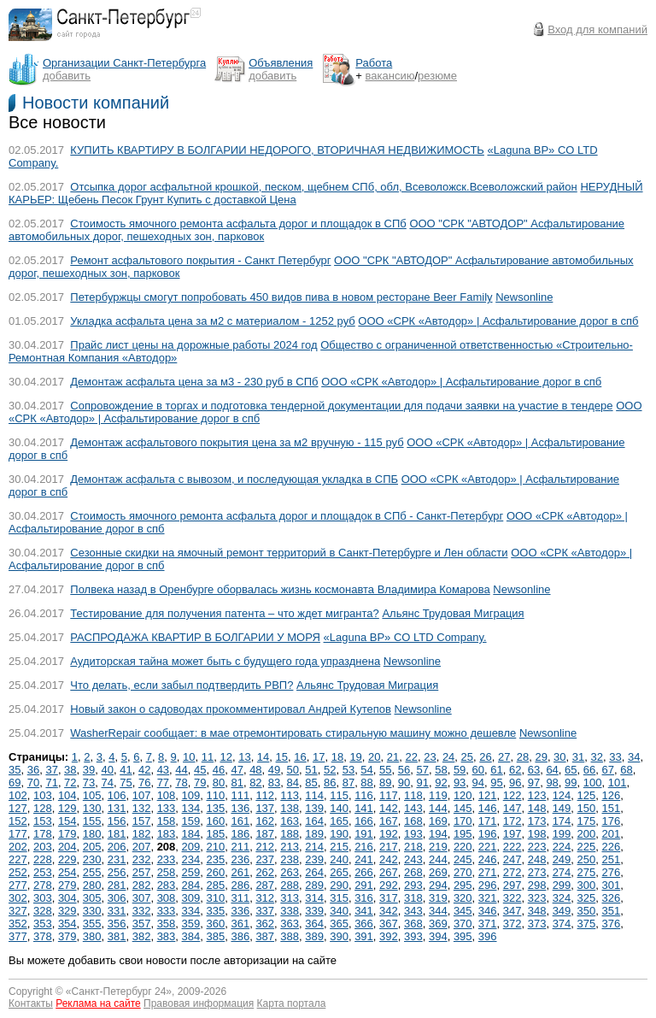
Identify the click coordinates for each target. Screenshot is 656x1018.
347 (512, 910)
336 (240, 910)
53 (348, 769)
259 (191, 872)
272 (512, 872)
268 (413, 872)
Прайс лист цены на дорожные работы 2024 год (193, 344)
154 (67, 821)
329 (67, 910)
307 (141, 897)
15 (282, 756)
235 (216, 859)
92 (441, 782)
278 (42, 885)
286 (240, 885)
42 (144, 769)
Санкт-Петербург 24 (119, 991)
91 (422, 782)
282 (141, 885)
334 (191, 910)
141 (363, 808)
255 (92, 872)
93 (460, 782)
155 (92, 821)
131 (117, 808)
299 (562, 885)
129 (67, 808)
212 (264, 846)
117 (388, 795)
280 (92, 885)
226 (611, 846)
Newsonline (524, 297)
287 (264, 885)
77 (163, 782)
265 (339, 872)
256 (117, 872)
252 (18, 872)
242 (388, 859)
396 (487, 936)
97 (534, 782)
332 (141, 910)
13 (244, 756)
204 (67, 846)
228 (42, 859)
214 (314, 846)
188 (289, 833)
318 (413, 897)
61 (496, 769)
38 (70, 769)
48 (255, 769)
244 (438, 859)
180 (92, 833)
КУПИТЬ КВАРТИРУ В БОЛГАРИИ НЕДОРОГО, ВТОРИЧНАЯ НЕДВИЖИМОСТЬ (277, 150)
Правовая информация (199, 1003)
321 (487, 897)
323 (537, 897)
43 (163, 769)
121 (487, 795)
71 (51, 782)
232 (141, 859)
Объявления (281, 62)
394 (438, 936)
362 (264, 923)
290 (339, 885)
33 (615, 756)
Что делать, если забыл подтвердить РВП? (181, 685)
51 (311, 769)
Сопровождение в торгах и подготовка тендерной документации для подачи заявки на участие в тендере (341, 405)
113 (289, 795)
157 (141, 821)
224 (562, 846)
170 (463, 821)
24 (448, 756)
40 (108, 769)
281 (117, 885)
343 (413, 910)
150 (586, 808)
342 (388, 910)
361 (240, 923)
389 (314, 936)
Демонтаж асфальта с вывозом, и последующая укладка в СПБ (234, 479)
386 (240, 936)
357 (141, 923)
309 (191, 897)
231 (117, 859)
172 (512, 821)
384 (191, 936)
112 (264, 795)
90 (404, 782)
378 (42, 936)
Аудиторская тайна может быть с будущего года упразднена (225, 661)
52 (330, 769)
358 (166, 923)
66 (589, 769)
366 (363, 923)
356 (117, 923)
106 (117, 795)
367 (388, 923)
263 (289, 872)
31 (578, 756)
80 (219, 782)
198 (537, 833)
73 (89, 782)
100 (592, 782)
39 (89, 769)
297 (512, 885)
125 (586, 795)
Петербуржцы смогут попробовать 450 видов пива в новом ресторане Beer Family (281, 297)
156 (117, 821)
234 (191, 859)
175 (586, 821)
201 (611, 833)
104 (67, 795)
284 (191, 885)
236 (240, 859)
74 (108, 782)
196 (487, 833)
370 (463, 923)
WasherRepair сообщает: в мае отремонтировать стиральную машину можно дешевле (293, 733)
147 (512, 808)
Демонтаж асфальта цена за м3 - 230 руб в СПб (194, 381)
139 (314, 808)
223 (537, 846)
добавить (67, 75)
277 (18, 885)
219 (438, 846)
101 (617, 782)
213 (289, 846)
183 (166, 833)
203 (42, 846)
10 (189, 756)
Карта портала (291, 1003)
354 (67, 923)
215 (339, 846)
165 (339, 821)
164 (314, 821)
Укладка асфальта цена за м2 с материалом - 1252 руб (212, 321)
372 (512, 923)
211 (240, 846)
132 (141, 808)
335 (216, 910)
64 (552, 769)
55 (385, 769)
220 (463, 846)
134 (191, 808)
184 (191, 833)
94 (478, 782)
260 (216, 872)
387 (264, 936)
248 (537, 859)
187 (264, 833)
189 (314, 833)
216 (363, 846)
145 (463, 808)
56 (404, 769)
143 (413, 808)
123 (537, 795)
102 (18, 795)
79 (200, 782)
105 (92, 795)
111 (240, 795)
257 (141, 872)
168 (413, 821)
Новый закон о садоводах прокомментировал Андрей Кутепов (230, 709)
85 (311, 782)
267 (388, 872)
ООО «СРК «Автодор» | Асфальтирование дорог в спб (498, 321)
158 (166, 821)
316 (363, 897)
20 (374, 756)
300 (586, 885)
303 (42, 897)
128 (42, 808)
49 (274, 769)
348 (537, 910)
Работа (373, 62)
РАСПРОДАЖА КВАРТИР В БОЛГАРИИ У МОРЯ (195, 637)
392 (388, 936)
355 (92, 923)
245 (463, 859)
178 (42, 833)
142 (388, 808)
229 (67, 859)
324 (562, 897)
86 (330, 782)
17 (319, 756)
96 (515, 782)
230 (92, 859)
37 (51, 769)
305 (92, 897)
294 (438, 885)
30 (559, 756)
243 (413, 859)
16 (300, 756)
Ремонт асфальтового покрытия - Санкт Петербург (200, 260)
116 (363, 795)
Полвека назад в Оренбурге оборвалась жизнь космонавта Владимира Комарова (279, 589)
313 (289, 897)
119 (438, 795)
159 (191, 821)
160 (216, 821)
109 (191, 795)
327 (18, 910)
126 (611, 795)
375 (586, 923)
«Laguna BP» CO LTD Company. (405, 637)
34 (634, 756)
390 (339, 936)
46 (219, 769)
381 (117, 936)
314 (314, 897)
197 (512, 833)
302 (18, 897)
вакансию (390, 75)
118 (413, 795)
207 (141, 846)
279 (67, 885)
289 (314, 885)
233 (166, 859)
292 (388, 885)
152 (18, 821)
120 (463, 795)
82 (255, 782)
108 (166, 795)
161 (240, 821)
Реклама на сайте (98, 1003)
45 (200, 769)
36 (33, 769)
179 (67, 833)
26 (485, 756)
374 (562, 923)
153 (42, 821)
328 (42, 910)
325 (586, 897)
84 (293, 782)
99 (571, 782)
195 (463, 833)
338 (289, 910)
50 (293, 769)
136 (240, 808)
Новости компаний (95, 102)
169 (438, 821)
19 (355, 756)
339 (314, 910)
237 (264, 859)
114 (314, 795)
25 (467, 756)
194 (438, 833)
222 (512, 846)
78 (181, 782)
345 (463, 910)
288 (289, 885)
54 (366, 769)
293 (413, 885)
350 (586, 910)
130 (92, 808)
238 (289, 859)
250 (586, 859)
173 (537, 821)
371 (487, 923)
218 (413, 846)
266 (363, 872)
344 (438, 910)
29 (541, 756)
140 (339, 808)
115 (339, 795)
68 (626, 769)
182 (141, 833)
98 (552, 782)
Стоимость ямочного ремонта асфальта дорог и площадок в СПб (238, 223)
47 (237, 769)
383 (166, 936)
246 (487, 859)
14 (263, 756)
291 (363, 885)
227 (18, 859)
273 (537, 872)
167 (388, 821)
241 (363, 859)
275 (586, 872)
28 (523, 756)
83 (274, 782)
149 (562, 808)
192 (388, 833)
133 (166, 808)
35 (14, 769)
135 (216, 808)
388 (289, 936)
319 (438, 897)
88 (366, 782)
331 (117, 910)
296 (487, 885)
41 (126, 769)
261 (240, 872)
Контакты (31, 1003)
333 (166, 910)
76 (144, 782)
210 (216, 846)
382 (141, 936)
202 (18, 846)
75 (126, 782)
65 (571, 769)
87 (348, 782)
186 (240, 833)
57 (422, 769)
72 (70, 782)
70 (33, 782)
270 (463, 872)
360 (216, 923)
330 (92, 910)
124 (562, 795)
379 (67, 936)
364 (314, 923)
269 (438, 872)
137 (264, 808)
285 (216, 885)
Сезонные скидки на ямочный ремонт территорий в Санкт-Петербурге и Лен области (288, 552)
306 (117, 897)
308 (166, 897)
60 (478, 769)
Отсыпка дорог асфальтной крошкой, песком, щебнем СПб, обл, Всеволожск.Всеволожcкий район (323, 186)
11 (208, 756)
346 (487, 910)
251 (611, 859)
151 (611, 808)
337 (264, 910)
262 (264, 872)
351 (611, 910)
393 (413, 936)
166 (363, 821)
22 (411, 756)
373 (537, 923)
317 (388, 897)
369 (438, 923)
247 (512, 859)
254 (67, 872)
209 (191, 846)
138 (289, 808)
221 (487, 846)
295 (463, 885)
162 (264, 821)
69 (14, 782)
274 (562, 872)
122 (512, 795)
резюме (437, 75)
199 (562, 833)
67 (608, 769)
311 (240, 897)
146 (487, 808)
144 (438, 808)
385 (216, 936)
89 (385, 782)
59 (460, 769)
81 (237, 782)
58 (441, 769)
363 (289, 923)
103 (42, 795)
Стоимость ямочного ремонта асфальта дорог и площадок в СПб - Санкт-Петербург (286, 515)
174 (562, 821)
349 (562, 910)
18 (337, 756)
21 (393, 756)
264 (314, 872)
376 (611, 923)
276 (611, 872)
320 (463, 897)
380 (92, 936)
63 (534, 769)
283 (166, 885)
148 (537, 808)
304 (67, 897)
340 (339, 910)
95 (496, 782)
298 (537, 885)
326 (611, 897)
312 (264, 897)
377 (18, 936)
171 (487, 821)
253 (42, 872)
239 (314, 859)
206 (117, 846)
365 (339, 923)
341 (363, 910)
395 (463, 936)
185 (216, 833)
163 (289, 821)
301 (611, 885)
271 (487, 872)
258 (166, 872)
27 (504, 756)
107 (141, 795)
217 (388, 846)
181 (117, 833)
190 (339, 833)
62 (515, 769)
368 (413, 923)
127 (18, 808)
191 (363, 833)
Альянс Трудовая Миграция (453, 613)
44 (181, 769)
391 (363, 936)
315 (339, 897)
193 (413, 833)
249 (562, 859)
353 (42, 923)
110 (216, 795)
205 (92, 846)
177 (18, 833)
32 (597, 756)
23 (430, 756)
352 (18, 923)
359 (191, 923)
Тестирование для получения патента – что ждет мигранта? (224, 613)
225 (586, 846)
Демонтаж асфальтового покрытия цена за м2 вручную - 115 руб (236, 442)
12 (225, 756)
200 (586, 833)
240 (339, 859)
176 (611, 821)
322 (512, 897)
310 (216, 897)
